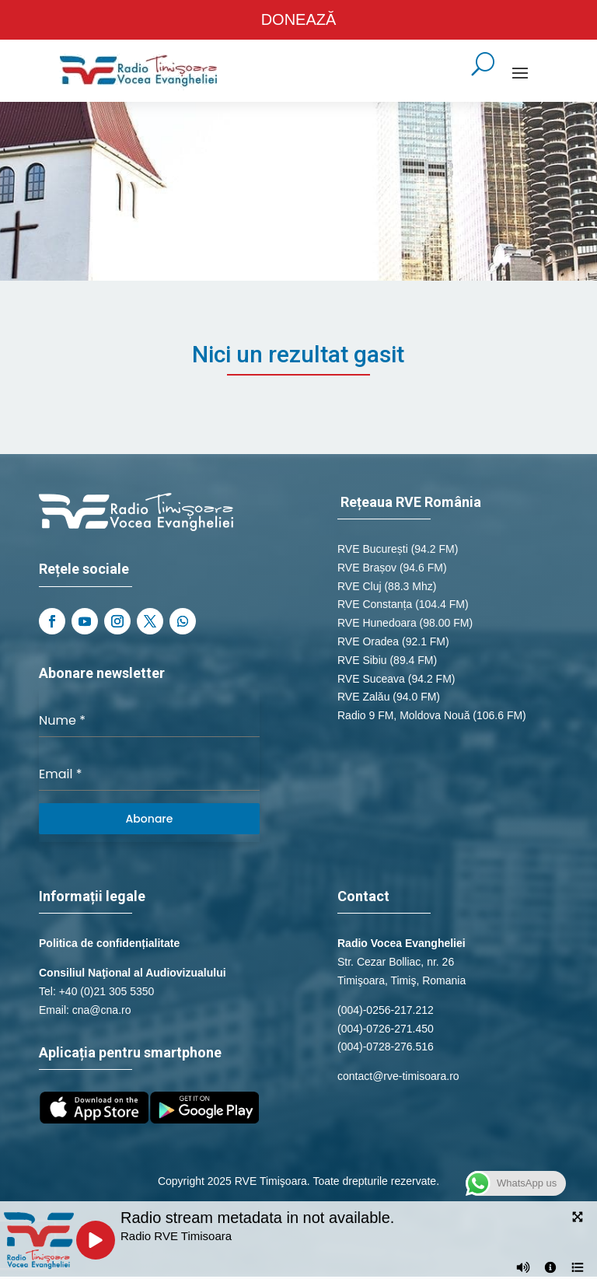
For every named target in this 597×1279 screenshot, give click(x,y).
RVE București (372, 551)
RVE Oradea (368, 644)
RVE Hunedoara (377, 626)
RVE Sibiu (362, 662)
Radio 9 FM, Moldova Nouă (403, 718)
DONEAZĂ (299, 21)
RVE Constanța (374, 607)
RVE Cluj (359, 588)
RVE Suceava (371, 681)
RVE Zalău (363, 700)
